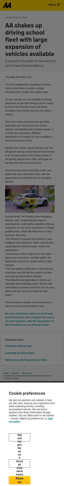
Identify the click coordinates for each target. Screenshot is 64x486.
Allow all (20, 480)
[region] (32, 434)
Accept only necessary (19, 464)
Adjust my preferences (19, 437)
